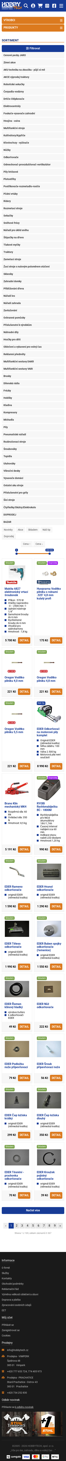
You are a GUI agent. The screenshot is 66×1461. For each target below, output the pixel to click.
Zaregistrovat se (11, 1330)
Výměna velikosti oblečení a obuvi (20, 1294)
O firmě (6, 1267)
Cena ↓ (39, 543)
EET (4, 1310)
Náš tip (46, 529)
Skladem (32, 529)
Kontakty (7, 1278)
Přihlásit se (8, 1324)
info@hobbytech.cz (17, 1350)
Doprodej (9, 536)
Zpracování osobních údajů (16, 1305)
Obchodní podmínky (13, 1283)
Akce (20, 529)
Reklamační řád (10, 1289)
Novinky (8, 529)
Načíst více (33, 1210)
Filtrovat (33, 48)
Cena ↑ (26, 543)
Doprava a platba (11, 1299)
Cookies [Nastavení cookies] (6, 1335)
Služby (5, 1273)
